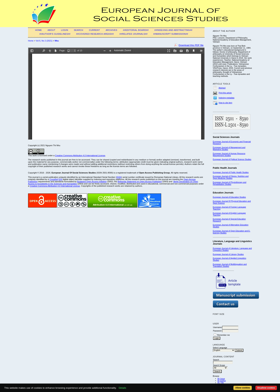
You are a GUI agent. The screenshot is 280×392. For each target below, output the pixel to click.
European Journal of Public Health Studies (231, 172)
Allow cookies (242, 387)
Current (94, 30)
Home (38, 30)
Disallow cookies (266, 387)
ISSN (118, 177)
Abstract (222, 88)
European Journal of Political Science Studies (232, 159)
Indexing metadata (226, 98)
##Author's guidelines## (54, 34)
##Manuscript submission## (170, 34)
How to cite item (225, 103)
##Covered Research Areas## (95, 34)
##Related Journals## (134, 34)
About (51, 30)
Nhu (57, 41)
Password (217, 331)
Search (78, 30)
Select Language (220, 348)
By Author (222, 381)
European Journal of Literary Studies (228, 254)
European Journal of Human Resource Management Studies (229, 155)
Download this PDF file (191, 45)
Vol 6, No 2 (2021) (44, 41)
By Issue (221, 379)
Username (217, 327)
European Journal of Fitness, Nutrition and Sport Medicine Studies (231, 177)
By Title (221, 383)
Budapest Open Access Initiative (92, 181)
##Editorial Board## (136, 30)
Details (122, 387)
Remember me (223, 335)
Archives (111, 30)
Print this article (225, 93)
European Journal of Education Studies (229, 197)
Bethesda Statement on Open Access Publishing (140, 181)
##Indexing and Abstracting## (173, 30)
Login (64, 30)
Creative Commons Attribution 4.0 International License (80, 155)
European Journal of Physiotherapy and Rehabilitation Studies (229, 183)
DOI (60, 179)
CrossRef (54, 179)
